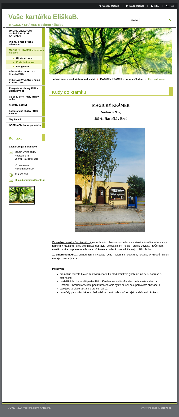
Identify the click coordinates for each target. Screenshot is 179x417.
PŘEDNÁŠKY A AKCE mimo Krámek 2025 (24, 81)
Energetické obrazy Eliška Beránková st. (23, 89)
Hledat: (135, 20)
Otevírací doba (24, 58)
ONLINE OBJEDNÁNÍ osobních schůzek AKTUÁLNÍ (20, 33)
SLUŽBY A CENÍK (19, 105)
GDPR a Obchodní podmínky (25, 125)
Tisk (171, 6)
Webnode (166, 408)
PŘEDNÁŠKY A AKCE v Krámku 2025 (22, 72)
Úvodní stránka (110, 6)
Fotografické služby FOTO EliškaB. (23, 112)
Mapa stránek (136, 6)
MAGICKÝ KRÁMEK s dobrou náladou (121, 79)
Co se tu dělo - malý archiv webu (24, 97)
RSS (156, 6)
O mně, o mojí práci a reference (21, 43)
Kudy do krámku (25, 62)
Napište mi (15, 119)
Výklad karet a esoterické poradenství (74, 79)
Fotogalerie (22, 66)
